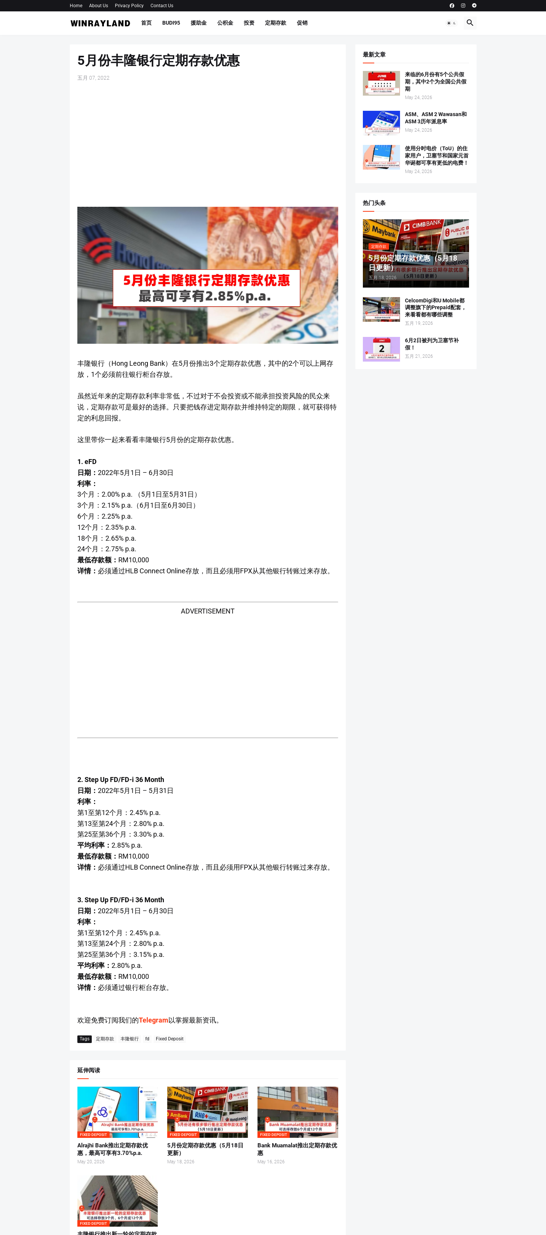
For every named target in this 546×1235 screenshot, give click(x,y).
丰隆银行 (130, 1038)
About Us (98, 5)
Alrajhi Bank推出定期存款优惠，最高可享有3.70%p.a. (112, 1149)
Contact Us (162, 5)
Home (76, 5)
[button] (451, 23)
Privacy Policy (129, 5)
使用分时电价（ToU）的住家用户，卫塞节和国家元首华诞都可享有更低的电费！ (437, 155)
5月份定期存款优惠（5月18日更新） (205, 1149)
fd (147, 1038)
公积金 (225, 23)
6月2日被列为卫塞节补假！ (432, 344)
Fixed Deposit (170, 1038)
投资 (249, 23)
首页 (146, 23)
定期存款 (275, 23)
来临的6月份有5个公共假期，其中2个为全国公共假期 (435, 81)
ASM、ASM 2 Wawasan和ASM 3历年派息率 (436, 117)
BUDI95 (171, 23)
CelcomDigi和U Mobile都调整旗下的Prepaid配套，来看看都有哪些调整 (435, 307)
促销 (302, 23)
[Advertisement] (207, 144)
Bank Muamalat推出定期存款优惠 (297, 1149)
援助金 (199, 23)
